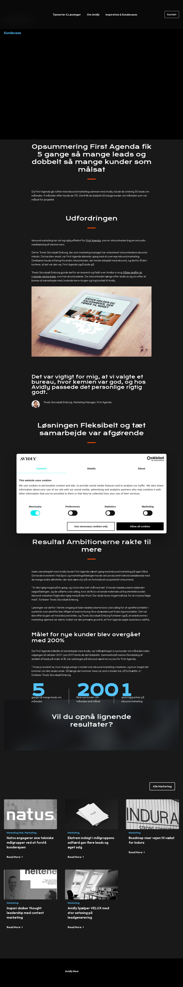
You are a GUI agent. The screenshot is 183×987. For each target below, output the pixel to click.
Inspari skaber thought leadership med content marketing (25, 877)
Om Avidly (93, 7)
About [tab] (141, 468)
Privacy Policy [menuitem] (99, 976)
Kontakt (171, 7)
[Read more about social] (6, 954)
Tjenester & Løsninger (67, 7)
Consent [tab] (41, 468)
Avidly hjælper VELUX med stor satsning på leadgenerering (88, 877)
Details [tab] (91, 468)
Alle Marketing (162, 750)
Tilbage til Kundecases (20, 19)
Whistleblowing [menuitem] (147, 976)
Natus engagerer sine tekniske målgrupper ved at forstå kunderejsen (30, 807)
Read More (13, 821)
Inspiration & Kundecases (121, 7)
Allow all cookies (140, 526)
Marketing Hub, (15, 797)
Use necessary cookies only (91, 526)
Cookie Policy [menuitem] (122, 976)
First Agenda (93, 204)
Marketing (30, 797)
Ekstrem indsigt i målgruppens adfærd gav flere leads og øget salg (91, 807)
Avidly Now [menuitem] (71, 935)
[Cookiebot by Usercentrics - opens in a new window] (149, 458)
